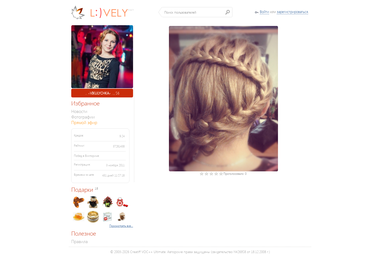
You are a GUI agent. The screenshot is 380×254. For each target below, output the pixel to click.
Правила (79, 241)
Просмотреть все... (121, 226)
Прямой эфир (84, 122)
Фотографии (83, 117)
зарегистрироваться (292, 11)
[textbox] (197, 12)
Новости (79, 111)
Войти (264, 11)
